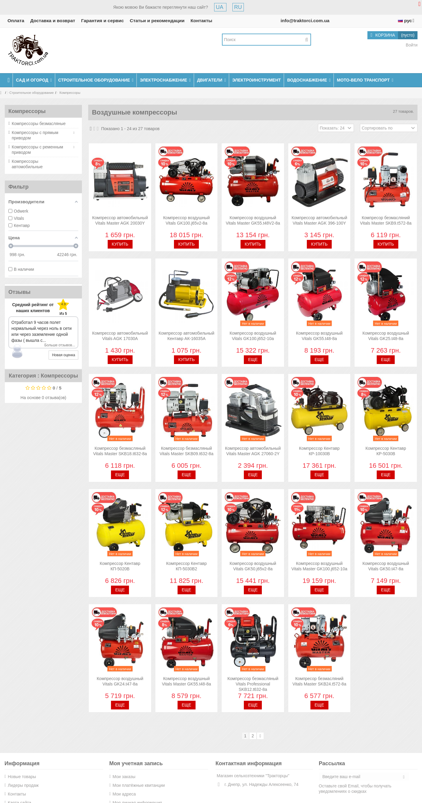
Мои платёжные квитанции (138, 785)
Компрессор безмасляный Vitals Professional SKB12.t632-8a (252, 684)
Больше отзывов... (59, 345)
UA (220, 7)
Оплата (15, 20)
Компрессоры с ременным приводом (37, 150)
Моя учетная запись (136, 763)
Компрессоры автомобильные (27, 164)
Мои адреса (124, 794)
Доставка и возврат (52, 20)
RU (238, 7)
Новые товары (22, 776)
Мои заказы (123, 776)
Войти (411, 45)
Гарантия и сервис (102, 20)
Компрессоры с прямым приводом (35, 135)
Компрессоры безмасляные (39, 123)
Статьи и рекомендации (157, 20)
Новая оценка (63, 355)
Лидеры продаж (23, 785)
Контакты (201, 20)
